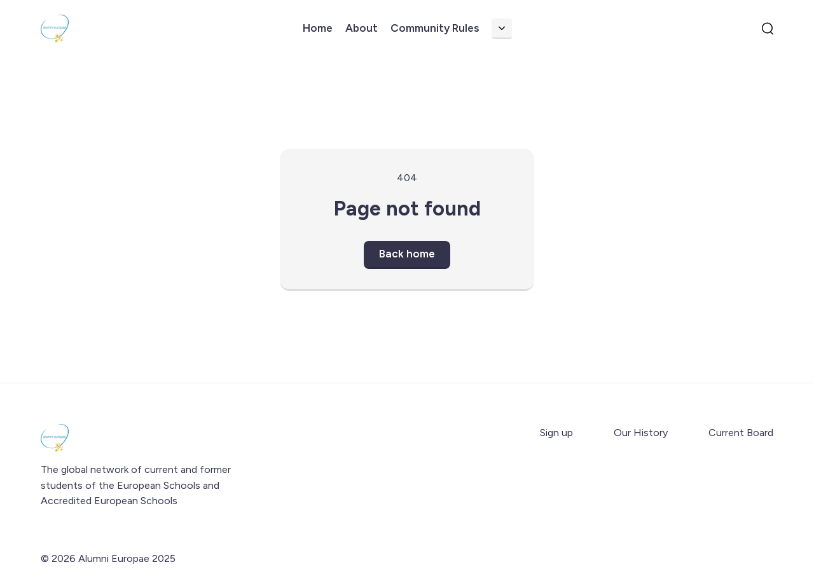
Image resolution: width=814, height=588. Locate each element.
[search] (767, 28)
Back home (407, 253)
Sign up (556, 433)
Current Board (740, 433)
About (361, 28)
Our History (641, 433)
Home (318, 28)
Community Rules (434, 28)
